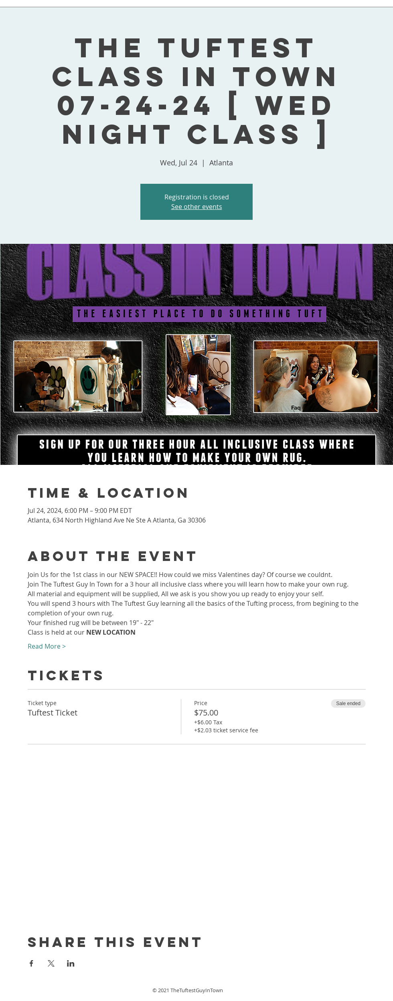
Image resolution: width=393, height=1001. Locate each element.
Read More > (47, 646)
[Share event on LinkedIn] (71, 963)
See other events (196, 206)
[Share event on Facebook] (31, 963)
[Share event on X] (51, 963)
